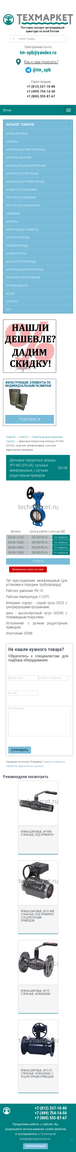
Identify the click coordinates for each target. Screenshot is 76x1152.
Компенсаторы (16, 253)
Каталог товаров (20, 124)
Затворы (12, 141)
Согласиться (36, 1146)
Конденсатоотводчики (21, 189)
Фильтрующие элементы (22, 229)
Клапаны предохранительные (26, 165)
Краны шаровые (17, 133)
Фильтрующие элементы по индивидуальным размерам (28, 384)
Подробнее (29, 419)
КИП (8, 309)
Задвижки (13, 213)
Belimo (10, 293)
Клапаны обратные (18, 157)
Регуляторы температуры (23, 205)
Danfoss (12, 301)
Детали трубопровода (21, 261)
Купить (38, 561)
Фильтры (12, 221)
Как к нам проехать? (41, 61)
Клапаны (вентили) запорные (25, 149)
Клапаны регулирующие (22, 173)
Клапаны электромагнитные (25, 181)
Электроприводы (17, 237)
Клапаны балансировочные (25, 269)
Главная (10, 436)
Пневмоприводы (17, 245)
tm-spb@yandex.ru (38, 52)
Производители (16, 285)
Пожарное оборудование (23, 277)
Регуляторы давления (21, 197)
